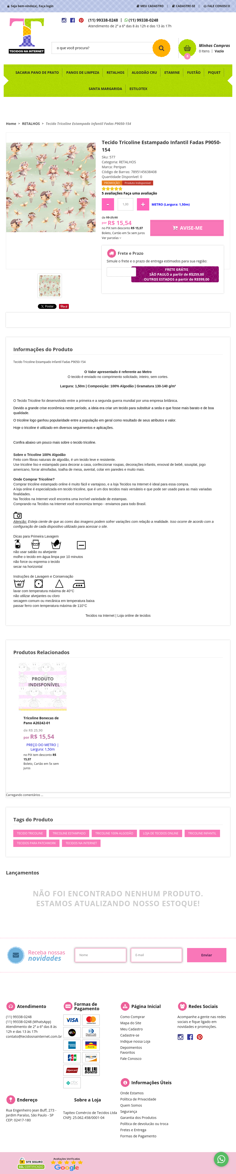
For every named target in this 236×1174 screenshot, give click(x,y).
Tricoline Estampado (69, 833)
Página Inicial (146, 1006)
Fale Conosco (130, 1058)
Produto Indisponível (43, 686)
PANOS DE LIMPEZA (82, 72)
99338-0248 (103, 20)
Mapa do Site (130, 1023)
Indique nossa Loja (135, 1041)
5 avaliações (112, 193)
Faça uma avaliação (140, 193)
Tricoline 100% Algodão (114, 833)
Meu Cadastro (131, 1029)
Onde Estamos (132, 1093)
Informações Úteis (151, 1082)
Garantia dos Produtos (138, 1117)
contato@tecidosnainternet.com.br (34, 1036)
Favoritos (127, 1052)
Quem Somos (131, 1105)
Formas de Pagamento (138, 1136)
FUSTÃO (194, 72)
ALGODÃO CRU (144, 72)
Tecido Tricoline (30, 833)
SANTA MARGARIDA (105, 88)
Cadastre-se (129, 1035)
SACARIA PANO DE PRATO (37, 72)
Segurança (128, 1111)
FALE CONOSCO (218, 6)
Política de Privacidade (138, 1099)
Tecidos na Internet (81, 843)
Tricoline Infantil (202, 833)
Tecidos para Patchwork (36, 843)
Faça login (46, 6)
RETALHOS (115, 72)
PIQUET (214, 72)
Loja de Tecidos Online (160, 833)
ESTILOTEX (139, 88)
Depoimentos (131, 1047)
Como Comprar (132, 1016)
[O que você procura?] (161, 48)
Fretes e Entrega (133, 1130)
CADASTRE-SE (185, 6)
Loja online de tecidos (133, 615)
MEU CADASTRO (151, 6)
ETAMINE (172, 72)
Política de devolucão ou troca (144, 1123)
